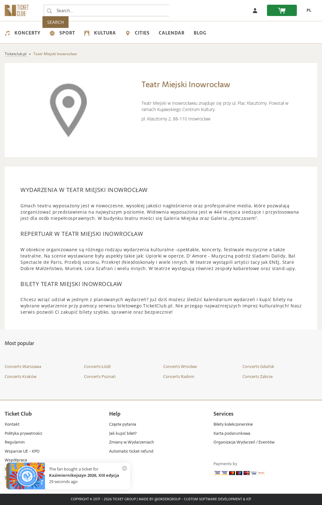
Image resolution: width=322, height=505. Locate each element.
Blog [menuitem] (200, 32)
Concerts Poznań (100, 376)
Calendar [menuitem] (172, 32)
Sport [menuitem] (62, 32)
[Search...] (49, 10)
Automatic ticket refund (131, 451)
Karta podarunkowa (232, 434)
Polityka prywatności (23, 434)
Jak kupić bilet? (122, 434)
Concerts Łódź (97, 366)
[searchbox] (106, 10)
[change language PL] (307, 10)
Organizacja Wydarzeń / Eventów (244, 442)
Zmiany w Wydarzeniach (131, 442)
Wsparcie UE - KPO (22, 451)
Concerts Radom (178, 376)
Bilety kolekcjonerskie (233, 425)
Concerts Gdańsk (258, 366)
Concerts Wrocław (180, 366)
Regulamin (15, 442)
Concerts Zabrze (257, 376)
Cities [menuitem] (137, 32)
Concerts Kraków (20, 376)
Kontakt (12, 425)
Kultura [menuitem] (100, 32)
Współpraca (16, 460)
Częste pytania (122, 425)
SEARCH (182, 10)
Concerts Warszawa (23, 366)
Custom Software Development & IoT (217, 499)
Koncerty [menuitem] (23, 32)
